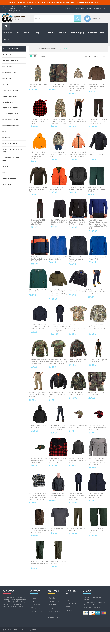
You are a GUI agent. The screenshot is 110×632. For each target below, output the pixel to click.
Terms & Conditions (55, 611)
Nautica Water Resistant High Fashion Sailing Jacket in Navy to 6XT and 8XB (40, 259)
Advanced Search (36, 608)
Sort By (87, 57)
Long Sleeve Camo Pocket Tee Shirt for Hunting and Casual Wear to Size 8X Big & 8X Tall (97, 328)
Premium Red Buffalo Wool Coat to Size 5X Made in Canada (39, 121)
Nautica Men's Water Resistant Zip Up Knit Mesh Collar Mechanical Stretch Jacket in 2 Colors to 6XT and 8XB (98, 224)
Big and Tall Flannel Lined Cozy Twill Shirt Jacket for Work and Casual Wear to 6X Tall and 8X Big (98, 461)
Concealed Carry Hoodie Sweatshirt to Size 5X (76, 188)
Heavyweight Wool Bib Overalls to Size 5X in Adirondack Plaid (38, 222)
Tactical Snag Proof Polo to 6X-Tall (59, 529)
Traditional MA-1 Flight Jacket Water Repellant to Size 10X (57, 394)
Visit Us (6, 39)
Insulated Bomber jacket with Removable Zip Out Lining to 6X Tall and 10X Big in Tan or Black (58, 293)
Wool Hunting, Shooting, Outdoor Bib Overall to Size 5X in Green (96, 189)
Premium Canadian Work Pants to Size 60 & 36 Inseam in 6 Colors (59, 427)
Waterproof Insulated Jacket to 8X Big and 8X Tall (39, 426)
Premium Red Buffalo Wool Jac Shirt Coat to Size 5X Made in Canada (57, 460)
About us (62, 32)
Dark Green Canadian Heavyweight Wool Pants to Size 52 (98, 530)
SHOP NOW (7, 32)
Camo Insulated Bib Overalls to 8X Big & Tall (38, 85)
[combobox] (54, 18)
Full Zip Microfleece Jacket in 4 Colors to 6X (98, 258)
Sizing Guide (38, 32)
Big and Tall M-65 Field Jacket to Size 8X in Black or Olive (98, 154)
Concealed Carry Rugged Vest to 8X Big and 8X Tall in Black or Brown (40, 530)
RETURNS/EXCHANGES (55, 619)
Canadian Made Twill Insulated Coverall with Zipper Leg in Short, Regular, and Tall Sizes (78, 496)
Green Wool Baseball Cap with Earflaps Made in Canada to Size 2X (39, 460)
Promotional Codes (37, 611)
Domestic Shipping (77, 32)
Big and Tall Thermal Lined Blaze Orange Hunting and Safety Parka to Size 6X (77, 154)
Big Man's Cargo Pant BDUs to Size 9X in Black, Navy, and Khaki (38, 394)
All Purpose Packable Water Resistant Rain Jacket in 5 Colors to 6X (78, 259)
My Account (68, 8)
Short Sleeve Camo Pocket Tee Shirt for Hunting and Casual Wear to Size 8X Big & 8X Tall (77, 328)
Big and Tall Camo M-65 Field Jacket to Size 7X (76, 393)
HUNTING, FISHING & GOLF (47, 49)
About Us (69, 600)
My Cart (106, 8)
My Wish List (79, 8)
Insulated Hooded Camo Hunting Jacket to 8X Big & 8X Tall (57, 154)
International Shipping (95, 32)
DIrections (70, 610)
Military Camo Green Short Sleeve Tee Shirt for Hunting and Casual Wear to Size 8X (58, 361)
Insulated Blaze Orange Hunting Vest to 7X (56, 188)
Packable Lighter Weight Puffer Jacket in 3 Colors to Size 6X (77, 460)
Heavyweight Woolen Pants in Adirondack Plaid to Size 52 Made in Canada (98, 121)
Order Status (35, 601)
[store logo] (14, 17)
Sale (17, 32)
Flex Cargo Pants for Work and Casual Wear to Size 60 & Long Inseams (96, 292)
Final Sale (26, 32)
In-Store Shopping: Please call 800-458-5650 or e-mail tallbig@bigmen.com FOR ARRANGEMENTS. (55, 2)
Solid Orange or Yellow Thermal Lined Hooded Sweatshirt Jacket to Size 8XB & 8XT (39, 155)
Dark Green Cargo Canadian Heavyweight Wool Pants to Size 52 (39, 563)
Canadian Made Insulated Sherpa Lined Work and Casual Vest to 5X (95, 495)
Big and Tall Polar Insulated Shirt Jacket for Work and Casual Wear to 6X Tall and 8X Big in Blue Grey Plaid (37, 496)
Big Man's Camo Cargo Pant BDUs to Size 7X (98, 360)
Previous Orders (36, 604)
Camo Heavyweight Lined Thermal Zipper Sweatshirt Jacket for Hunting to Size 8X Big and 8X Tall (77, 87)
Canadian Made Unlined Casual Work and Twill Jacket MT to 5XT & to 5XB (40, 327)
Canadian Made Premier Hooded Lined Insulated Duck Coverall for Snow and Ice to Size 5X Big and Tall (60, 328)
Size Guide (97, 8)
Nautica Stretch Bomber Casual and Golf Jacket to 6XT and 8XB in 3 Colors (77, 222)
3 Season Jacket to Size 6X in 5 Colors (37, 291)
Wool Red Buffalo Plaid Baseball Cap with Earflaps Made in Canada (97, 427)
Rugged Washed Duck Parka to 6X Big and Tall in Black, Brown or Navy (96, 86)
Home (33, 49)
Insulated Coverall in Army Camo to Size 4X (96, 393)
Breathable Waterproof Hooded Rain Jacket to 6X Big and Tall (57, 495)
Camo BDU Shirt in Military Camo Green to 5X (77, 360)
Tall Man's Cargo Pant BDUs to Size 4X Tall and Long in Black (78, 121)
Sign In (89, 8)
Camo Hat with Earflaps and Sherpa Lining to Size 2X (78, 426)
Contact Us (51, 32)
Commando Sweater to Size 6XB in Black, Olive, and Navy (38, 189)
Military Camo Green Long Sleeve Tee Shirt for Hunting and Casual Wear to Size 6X (40, 361)
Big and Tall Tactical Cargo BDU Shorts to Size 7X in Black (59, 222)
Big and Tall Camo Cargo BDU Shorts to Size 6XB (56, 85)
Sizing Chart (52, 598)
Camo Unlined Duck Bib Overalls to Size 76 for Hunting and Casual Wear (59, 121)
